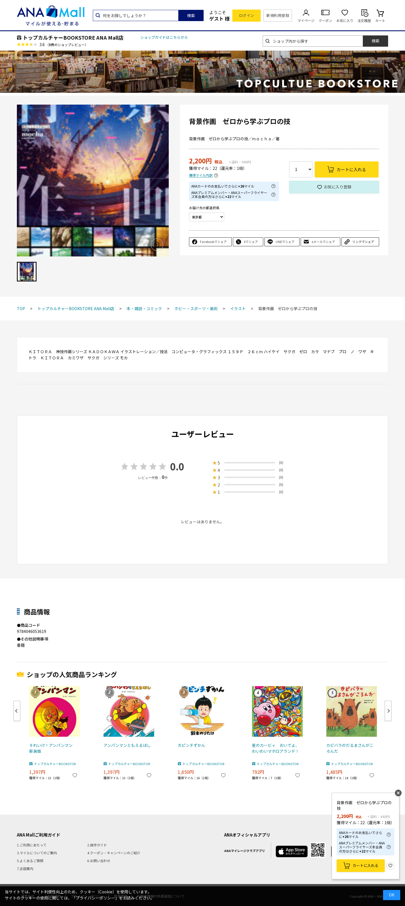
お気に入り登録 (337, 187)
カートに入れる (365, 865)
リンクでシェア (363, 241)
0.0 (177, 466)
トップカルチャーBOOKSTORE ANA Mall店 (73, 37)
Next (388, 711)
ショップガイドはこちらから (164, 37)
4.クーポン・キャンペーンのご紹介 (113, 852)
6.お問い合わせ (98, 860)
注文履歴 (364, 20)
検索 (191, 15)
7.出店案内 (25, 868)
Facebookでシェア (213, 241)
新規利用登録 (277, 15)
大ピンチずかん (191, 745)
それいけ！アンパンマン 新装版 (52, 748)
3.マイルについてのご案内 (37, 852)
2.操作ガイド (97, 844)
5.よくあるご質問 (30, 860)
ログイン (246, 15)
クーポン (325, 20)
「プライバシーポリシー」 (95, 898)
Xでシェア (251, 241)
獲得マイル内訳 (201, 175)
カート (380, 20)
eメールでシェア (323, 241)
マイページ (306, 20)
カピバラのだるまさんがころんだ (350, 748)
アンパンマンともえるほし (127, 745)
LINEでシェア (285, 241)
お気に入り (344, 20)
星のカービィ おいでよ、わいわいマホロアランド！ (275, 748)
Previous (17, 711)
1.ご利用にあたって (31, 844)
